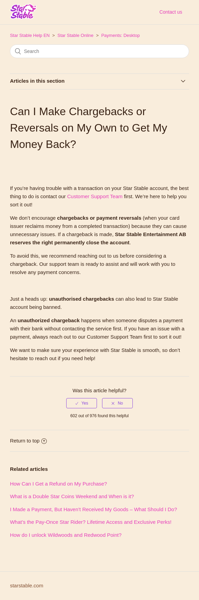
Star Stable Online (75, 35)
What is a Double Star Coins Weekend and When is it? (72, 496)
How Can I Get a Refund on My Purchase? (58, 484)
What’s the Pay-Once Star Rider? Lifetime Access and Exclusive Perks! (90, 522)
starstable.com (26, 585)
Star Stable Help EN (29, 35)
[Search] (99, 51)
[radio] (81, 403)
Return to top (28, 441)
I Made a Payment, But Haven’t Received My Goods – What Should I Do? (93, 509)
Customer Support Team (95, 196)
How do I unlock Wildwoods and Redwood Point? (66, 535)
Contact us (170, 12)
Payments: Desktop (120, 35)
